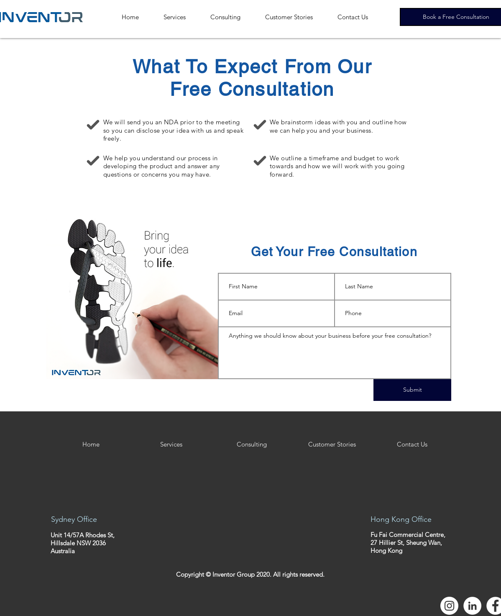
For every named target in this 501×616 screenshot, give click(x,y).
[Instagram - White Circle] (449, 606)
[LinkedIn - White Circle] (472, 606)
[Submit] (412, 390)
